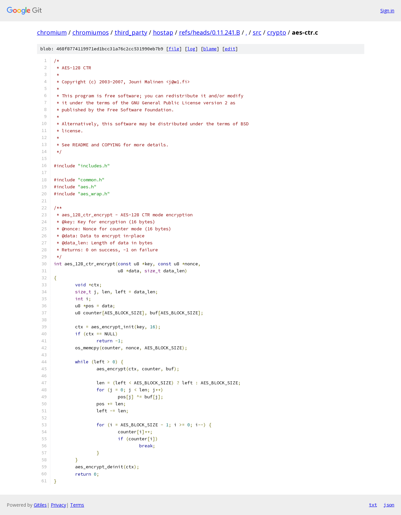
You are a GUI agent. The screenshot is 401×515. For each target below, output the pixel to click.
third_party (131, 32)
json (389, 505)
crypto (276, 32)
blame (210, 49)
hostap (163, 32)
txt (373, 505)
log (191, 49)
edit (230, 49)
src (257, 32)
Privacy (58, 505)
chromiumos (90, 32)
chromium (52, 32)
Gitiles (40, 505)
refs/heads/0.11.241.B (209, 32)
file (174, 49)
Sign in (387, 10)
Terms (77, 505)
